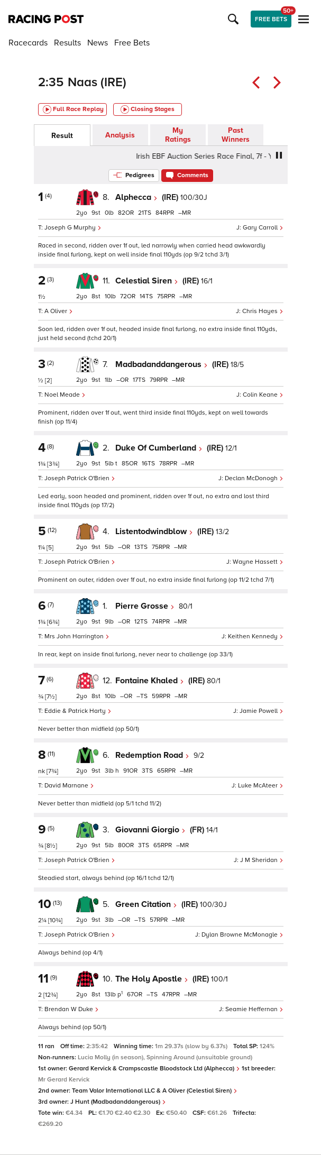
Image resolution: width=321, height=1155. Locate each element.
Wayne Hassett (258, 562)
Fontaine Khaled (149, 680)
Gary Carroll (263, 228)
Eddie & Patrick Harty (78, 711)
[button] (235, 19)
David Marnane (69, 786)
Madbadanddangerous (161, 364)
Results (67, 43)
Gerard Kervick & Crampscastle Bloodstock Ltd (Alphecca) (154, 1068)
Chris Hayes (262, 311)
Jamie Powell (261, 711)
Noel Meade (65, 395)
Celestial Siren (146, 281)
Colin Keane (263, 395)
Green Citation (146, 904)
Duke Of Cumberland (159, 448)
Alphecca (136, 197)
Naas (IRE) (97, 82)
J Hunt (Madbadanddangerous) (118, 1102)
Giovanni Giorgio (150, 829)
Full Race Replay (73, 109)
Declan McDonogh (254, 478)
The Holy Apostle (151, 979)
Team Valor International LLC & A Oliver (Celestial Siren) (154, 1091)
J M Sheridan (261, 860)
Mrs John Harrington (76, 636)
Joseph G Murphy (73, 228)
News (97, 43)
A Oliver (58, 311)
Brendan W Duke (71, 1009)
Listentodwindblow (154, 531)
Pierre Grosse (145, 606)
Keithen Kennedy (255, 636)
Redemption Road (152, 755)
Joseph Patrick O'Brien (79, 478)
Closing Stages (148, 109)
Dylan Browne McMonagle (242, 935)
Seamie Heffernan (254, 1009)
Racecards (28, 43)
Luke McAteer (260, 786)
